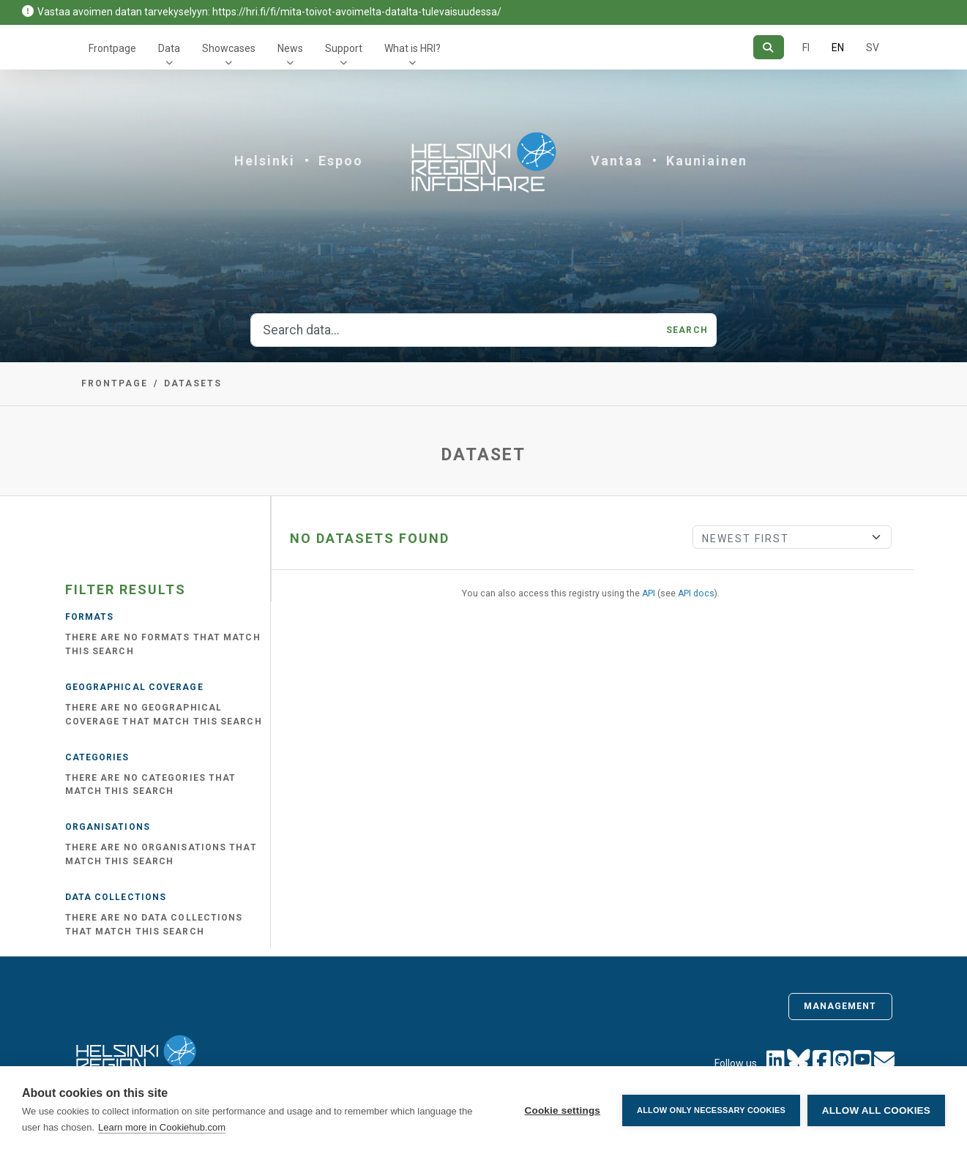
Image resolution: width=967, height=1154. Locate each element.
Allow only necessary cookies (711, 1110)
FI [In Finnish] (806, 47)
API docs (696, 593)
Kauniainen (706, 160)
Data (169, 48)
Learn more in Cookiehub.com (161, 1127)
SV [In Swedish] (872, 47)
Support (343, 48)
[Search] (768, 47)
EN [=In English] (838, 47)
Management (840, 1006)
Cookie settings (562, 1110)
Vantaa (617, 160)
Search (687, 330)
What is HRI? (412, 48)
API (648, 593)
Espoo (340, 160)
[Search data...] (454, 330)
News (290, 48)
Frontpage (112, 48)
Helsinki (264, 160)
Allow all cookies (876, 1110)
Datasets (193, 383)
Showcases (228, 48)
